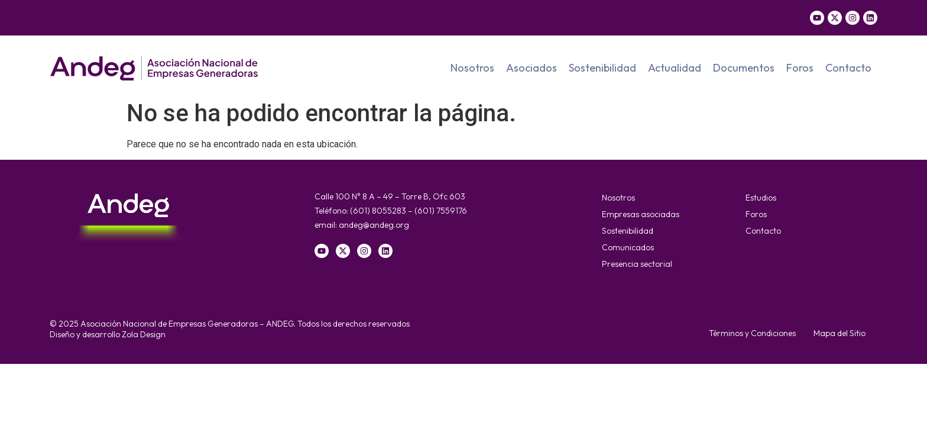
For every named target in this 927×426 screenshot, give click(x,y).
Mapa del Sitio (839, 333)
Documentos (743, 68)
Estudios (761, 197)
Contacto (848, 68)
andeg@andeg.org (374, 225)
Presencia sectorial (637, 264)
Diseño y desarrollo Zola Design (108, 334)
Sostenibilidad (602, 68)
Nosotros (472, 68)
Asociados (531, 68)
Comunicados (628, 247)
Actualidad (674, 68)
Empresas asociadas (640, 214)
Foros (799, 68)
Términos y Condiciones (752, 333)
